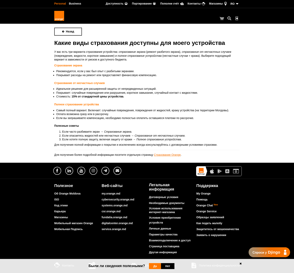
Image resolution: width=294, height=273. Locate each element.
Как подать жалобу (209, 223)
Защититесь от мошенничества (217, 229)
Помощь (202, 199)
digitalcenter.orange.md (117, 223)
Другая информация (163, 252)
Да (155, 266)
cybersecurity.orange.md (118, 199)
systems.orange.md (115, 205)
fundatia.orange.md (114, 217)
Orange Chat (207, 205)
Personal (60, 3)
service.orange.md (114, 229)
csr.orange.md (111, 211)
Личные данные (160, 228)
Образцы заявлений (210, 217)
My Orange (203, 193)
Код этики (61, 205)
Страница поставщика (164, 246)
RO (232, 3)
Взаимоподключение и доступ (170, 240)
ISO (56, 199)
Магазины (61, 217)
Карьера (60, 211)
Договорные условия (163, 197)
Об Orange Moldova (67, 193)
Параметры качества (163, 234)
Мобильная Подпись (68, 229)
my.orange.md (111, 193)
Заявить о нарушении (211, 235)
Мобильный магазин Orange (73, 223)
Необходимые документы (166, 203)
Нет (167, 266)
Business (75, 3)
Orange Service (206, 211)
